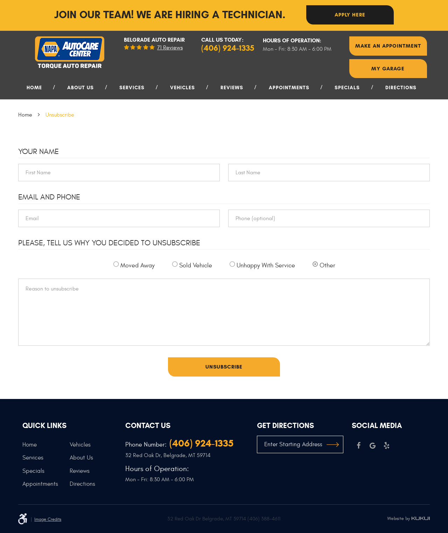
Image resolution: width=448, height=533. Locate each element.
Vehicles (182, 88)
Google (373, 446)
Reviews (231, 88)
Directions (400, 88)
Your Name (38, 151)
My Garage (388, 68)
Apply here (350, 15)
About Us (80, 88)
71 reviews (170, 47)
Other (327, 265)
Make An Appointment (388, 46)
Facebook (359, 446)
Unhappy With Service (266, 265)
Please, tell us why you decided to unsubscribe (109, 242)
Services (132, 88)
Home (34, 88)
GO (332, 444)
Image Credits (47, 519)
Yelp (387, 446)
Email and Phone (49, 197)
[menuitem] (36, 90)
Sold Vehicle (195, 265)
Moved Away (137, 265)
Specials (347, 88)
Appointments (289, 88)
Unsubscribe (60, 115)
